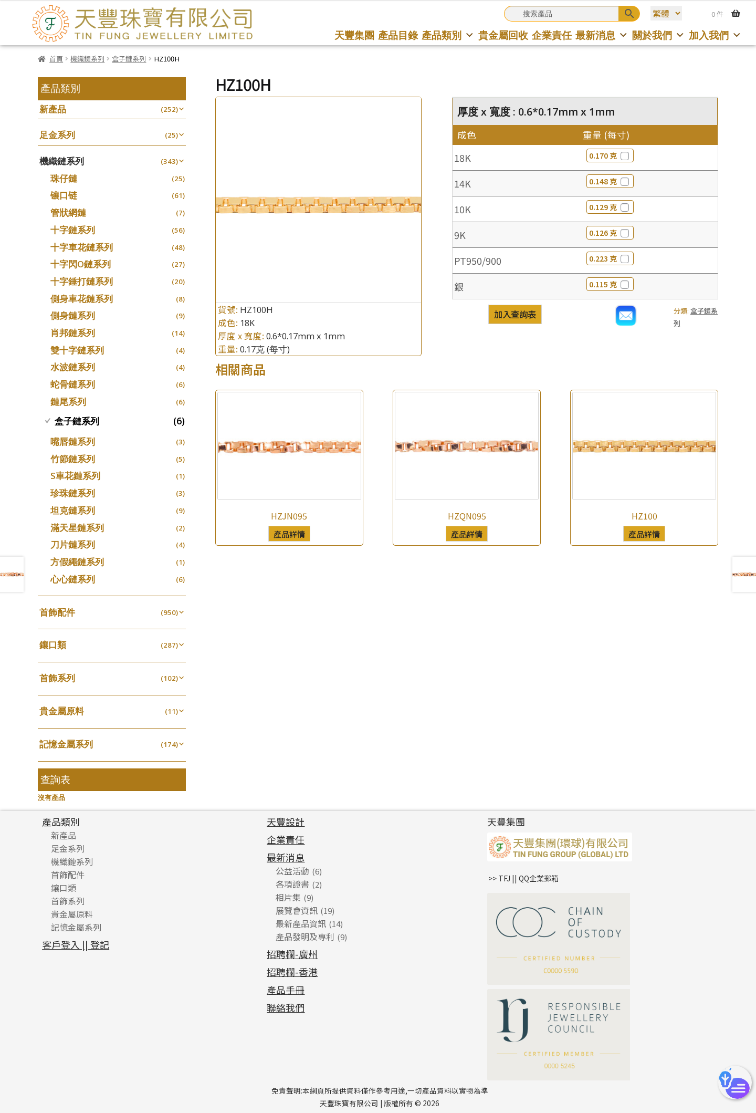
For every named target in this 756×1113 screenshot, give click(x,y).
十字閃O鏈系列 (80, 264)
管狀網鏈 (68, 212)
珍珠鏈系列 (72, 493)
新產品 (52, 109)
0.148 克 (610, 181)
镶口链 (63, 195)
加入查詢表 (515, 314)
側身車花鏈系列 (81, 299)
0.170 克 (610, 155)
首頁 (56, 59)
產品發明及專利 (305, 936)
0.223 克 (610, 258)
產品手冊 (285, 989)
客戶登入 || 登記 (75, 944)
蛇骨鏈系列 (72, 384)
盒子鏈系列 (129, 59)
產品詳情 (289, 533)
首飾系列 (57, 678)
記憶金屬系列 (66, 744)
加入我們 (715, 34)
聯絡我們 (285, 1007)
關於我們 (658, 34)
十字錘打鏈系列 (81, 281)
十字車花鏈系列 (81, 247)
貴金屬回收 (503, 34)
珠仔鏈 (63, 178)
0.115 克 (610, 284)
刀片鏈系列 (72, 544)
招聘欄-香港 (292, 972)
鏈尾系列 (68, 402)
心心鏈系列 (72, 579)
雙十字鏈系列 (77, 350)
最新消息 (601, 34)
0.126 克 (610, 232)
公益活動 (292, 871)
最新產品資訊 (301, 923)
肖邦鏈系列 (72, 333)
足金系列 (57, 135)
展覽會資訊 (297, 910)
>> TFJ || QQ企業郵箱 (523, 878)
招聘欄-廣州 (292, 954)
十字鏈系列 (72, 230)
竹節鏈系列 (72, 459)
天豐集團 (354, 34)
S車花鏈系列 (75, 476)
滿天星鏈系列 (77, 528)
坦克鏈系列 (72, 510)
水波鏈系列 (72, 367)
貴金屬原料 (61, 711)
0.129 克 (610, 207)
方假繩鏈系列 (77, 562)
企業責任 (552, 34)
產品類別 (448, 34)
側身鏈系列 (72, 315)
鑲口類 (52, 645)
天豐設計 (285, 821)
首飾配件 (57, 612)
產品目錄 (398, 34)
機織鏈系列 (87, 59)
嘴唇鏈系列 (72, 441)
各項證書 (292, 884)
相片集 (288, 897)
